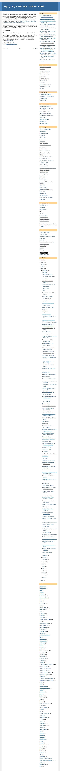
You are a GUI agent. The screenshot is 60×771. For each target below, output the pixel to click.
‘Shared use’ (45, 458)
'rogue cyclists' (45, 451)
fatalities (41, 644)
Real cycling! (42, 177)
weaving (41, 762)
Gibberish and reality (46, 449)
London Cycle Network (45, 688)
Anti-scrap (42, 88)
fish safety (42, 646)
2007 (42, 580)
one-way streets (43, 707)
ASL (41, 590)
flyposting (42, 648)
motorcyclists (42, 695)
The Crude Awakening (44, 244)
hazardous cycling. (44, 670)
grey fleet (42, 662)
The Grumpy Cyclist (44, 166)
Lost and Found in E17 (45, 74)
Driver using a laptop (46, 436)
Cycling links (42, 240)
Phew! (43, 290)
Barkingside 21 (43, 209)
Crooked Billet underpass (45, 619)
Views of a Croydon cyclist (45, 145)
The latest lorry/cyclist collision (48, 439)
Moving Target (43, 193)
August (44, 561)
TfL (40, 754)
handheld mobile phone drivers (46, 664)
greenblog (42, 248)
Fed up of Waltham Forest (47, 524)
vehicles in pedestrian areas (46, 758)
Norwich (41, 701)
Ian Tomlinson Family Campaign (47, 242)
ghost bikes (42, 654)
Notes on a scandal (46, 376)
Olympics (42, 705)
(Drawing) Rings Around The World (47, 236)
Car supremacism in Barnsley (48, 276)
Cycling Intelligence (44, 172)
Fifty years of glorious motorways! (49, 522)
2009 (42, 266)
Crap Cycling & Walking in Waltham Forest (23, 6)
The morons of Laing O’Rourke (48, 374)
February (44, 575)
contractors (42, 613)
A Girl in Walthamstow (44, 78)
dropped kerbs (43, 639)
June (43, 566)
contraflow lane (43, 615)
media (41, 693)
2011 (42, 262)
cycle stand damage (44, 625)
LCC (41, 684)
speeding (42, 746)
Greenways (42, 660)
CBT (41, 611)
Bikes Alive (42, 154)
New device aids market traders (49, 504)
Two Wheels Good (44, 147)
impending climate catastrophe (11, 44)
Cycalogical (42, 135)
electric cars (42, 643)
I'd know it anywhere (46, 532)
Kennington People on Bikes (46, 156)
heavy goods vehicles (44, 674)
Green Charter (43, 658)
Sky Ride (42, 742)
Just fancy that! (45, 421)
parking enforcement (44, 713)
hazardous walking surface (45, 672)
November (44, 555)
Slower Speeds (43, 246)
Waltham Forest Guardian (45, 67)
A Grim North (42, 82)
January (44, 577)
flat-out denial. (10, 40)
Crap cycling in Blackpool (47, 274)
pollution (41, 721)
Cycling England (43, 631)
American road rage (46, 394)
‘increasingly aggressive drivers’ (49, 406)
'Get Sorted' (44, 309)
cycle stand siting (43, 627)
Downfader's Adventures (45, 158)
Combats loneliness (46, 470)
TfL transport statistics (44, 219)
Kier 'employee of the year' (48, 307)
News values (45, 423)
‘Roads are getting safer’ (47, 296)
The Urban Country (44, 123)
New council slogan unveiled (48, 516)
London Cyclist (43, 148)
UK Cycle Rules (43, 234)
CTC (41, 621)
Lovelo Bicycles (43, 164)
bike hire (41, 592)
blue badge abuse (43, 597)
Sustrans (42, 752)
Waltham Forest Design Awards (46, 760)
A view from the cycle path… (46, 94)
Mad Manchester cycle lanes (46, 189)
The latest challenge (46, 447)
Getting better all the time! (47, 485)
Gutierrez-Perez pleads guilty (48, 536)
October (44, 557)
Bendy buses (45, 311)
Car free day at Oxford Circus (48, 320)
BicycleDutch (42, 141)
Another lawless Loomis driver (48, 378)
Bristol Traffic (42, 117)
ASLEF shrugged (43, 215)
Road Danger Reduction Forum (46, 115)
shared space (43, 739)
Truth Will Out (43, 76)
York (41, 766)
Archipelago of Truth (44, 73)
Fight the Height (43, 80)
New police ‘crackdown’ (47, 411)
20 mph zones (43, 586)
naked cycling (43, 697)
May (43, 568)
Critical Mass (42, 617)
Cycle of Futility (43, 187)
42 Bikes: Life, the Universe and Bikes (48, 168)
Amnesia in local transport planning (47, 19)
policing (41, 719)
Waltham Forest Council (45, 71)
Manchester (42, 692)
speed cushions (43, 744)
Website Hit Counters (44, 254)
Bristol (41, 601)
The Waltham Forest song (47, 343)
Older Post (35, 48)
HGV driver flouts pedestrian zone (49, 539)
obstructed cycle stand (44, 703)
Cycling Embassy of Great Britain (47, 96)
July (43, 564)
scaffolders (42, 737)
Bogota (41, 599)
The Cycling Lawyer (44, 143)
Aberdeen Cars (43, 121)
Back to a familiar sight (47, 495)
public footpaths (43, 729)
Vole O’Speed (43, 131)
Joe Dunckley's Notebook (45, 113)
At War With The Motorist (45, 106)
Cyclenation (42, 629)
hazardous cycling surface (45, 668)
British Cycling (43, 603)
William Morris (43, 764)
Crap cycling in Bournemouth (46, 181)
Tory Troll (42, 213)
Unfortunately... (45, 483)
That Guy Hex (43, 250)
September (44, 559)
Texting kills (44, 300)
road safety (42, 735)
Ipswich (41, 682)
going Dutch (42, 656)
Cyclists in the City (44, 133)
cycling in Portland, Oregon (48, 392)
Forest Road (42, 652)
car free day (42, 609)
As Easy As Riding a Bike (45, 129)
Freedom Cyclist (43, 179)
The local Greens (46, 403)
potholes (41, 727)
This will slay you (45, 372)
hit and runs (42, 676)
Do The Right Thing (44, 174)
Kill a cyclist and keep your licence (49, 322)
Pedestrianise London (44, 111)
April (43, 570)
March (43, 572)
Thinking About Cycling (45, 152)
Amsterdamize (43, 100)
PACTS (41, 711)
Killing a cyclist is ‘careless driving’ (49, 534)
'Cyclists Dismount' (46, 331)
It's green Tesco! (45, 526)
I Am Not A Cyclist (43, 195)
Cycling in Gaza (45, 288)
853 (40, 211)
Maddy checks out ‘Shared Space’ (49, 453)
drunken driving (43, 641)
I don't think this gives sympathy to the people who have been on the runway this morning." (19, 22)
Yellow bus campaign (46, 298)
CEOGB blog (42, 139)
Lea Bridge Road (43, 686)
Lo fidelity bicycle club (44, 170)
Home (20, 48)
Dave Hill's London (44, 205)
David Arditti (42, 191)
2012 (42, 260)
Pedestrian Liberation (44, 119)
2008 (42, 268)
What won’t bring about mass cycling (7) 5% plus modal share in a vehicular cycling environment (48, 50)
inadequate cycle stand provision (47, 680)
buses (41, 605)
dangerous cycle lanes (44, 635)
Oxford (41, 709)
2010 (42, 264)
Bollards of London (44, 217)
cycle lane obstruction (44, 623)
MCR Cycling (42, 183)
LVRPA (41, 690)
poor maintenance (44, 725)
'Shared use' (44, 272)
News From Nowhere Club (45, 84)
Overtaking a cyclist (46, 441)
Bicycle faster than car (47, 552)
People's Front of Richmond (46, 150)
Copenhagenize (43, 98)
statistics (42, 750)
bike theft (42, 594)
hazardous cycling (44, 666)
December (44, 270)
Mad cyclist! (44, 278)
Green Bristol (42, 199)
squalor (41, 748)
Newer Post (5, 48)
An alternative (45, 456)
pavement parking (43, 717)
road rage (42, 733)
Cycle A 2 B (42, 175)
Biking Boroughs (43, 595)
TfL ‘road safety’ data (44, 221)
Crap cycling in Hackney (47, 333)
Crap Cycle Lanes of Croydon (46, 197)
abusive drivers (43, 588)
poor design (42, 723)
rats (40, 731)
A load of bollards (46, 305)
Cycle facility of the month (45, 232)
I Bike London (43, 137)
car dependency (43, 607)
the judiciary (42, 756)
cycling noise (42, 633)
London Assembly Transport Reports (47, 223)
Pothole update (45, 506)
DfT (40, 637)
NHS (41, 699)
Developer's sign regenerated (48, 460)
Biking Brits (42, 185)
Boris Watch (42, 207)
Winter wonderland (46, 345)
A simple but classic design (48, 303)
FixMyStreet (42, 69)
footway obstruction (44, 650)
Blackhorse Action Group (45, 86)
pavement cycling (43, 715)
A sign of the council (46, 314)
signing (41, 741)
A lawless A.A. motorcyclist (48, 355)
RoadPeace (42, 238)
